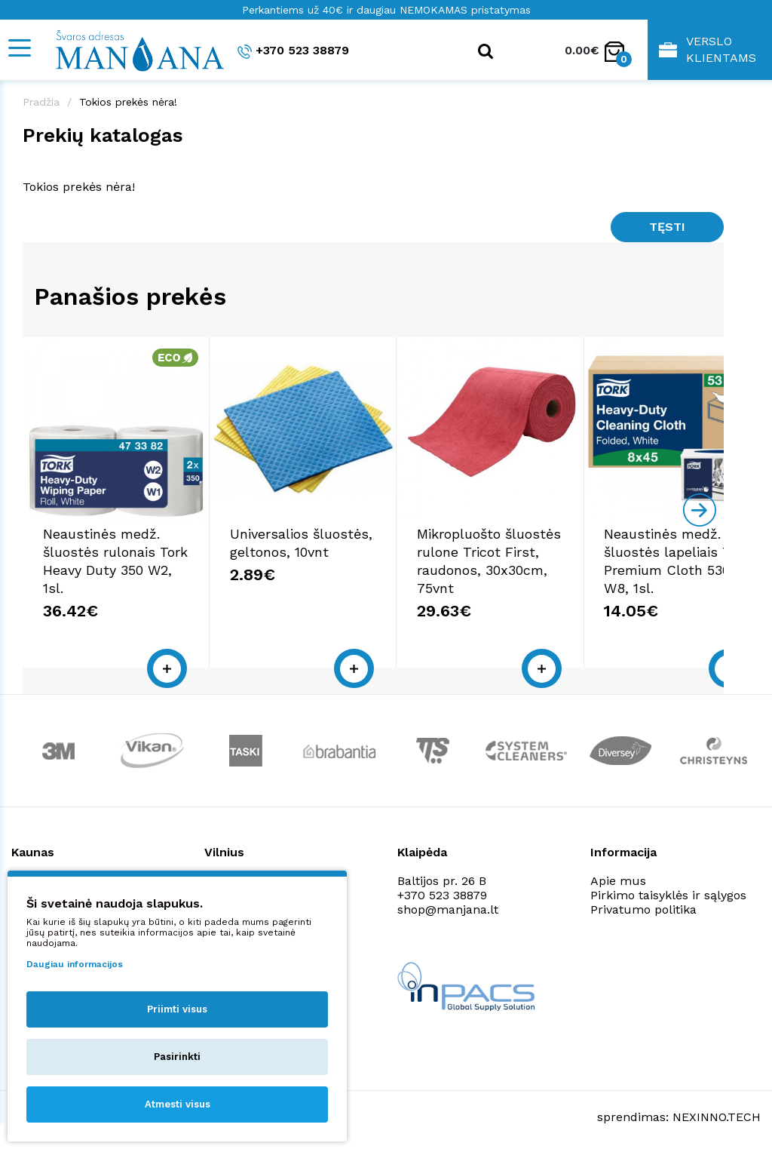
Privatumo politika (643, 903)
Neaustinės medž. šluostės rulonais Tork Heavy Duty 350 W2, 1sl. (134, 564)
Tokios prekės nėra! (128, 102)
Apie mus (618, 875)
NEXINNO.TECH (716, 1111)
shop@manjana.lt (447, 903)
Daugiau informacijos (74, 964)
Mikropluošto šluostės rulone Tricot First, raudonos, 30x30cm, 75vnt (599, 564)
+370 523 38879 (293, 51)
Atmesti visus (177, 1104)
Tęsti (667, 227)
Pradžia (41, 102)
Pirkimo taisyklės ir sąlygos (668, 889)
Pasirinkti (177, 1056)
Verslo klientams (707, 49)
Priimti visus (177, 1009)
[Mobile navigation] (19, 48)
